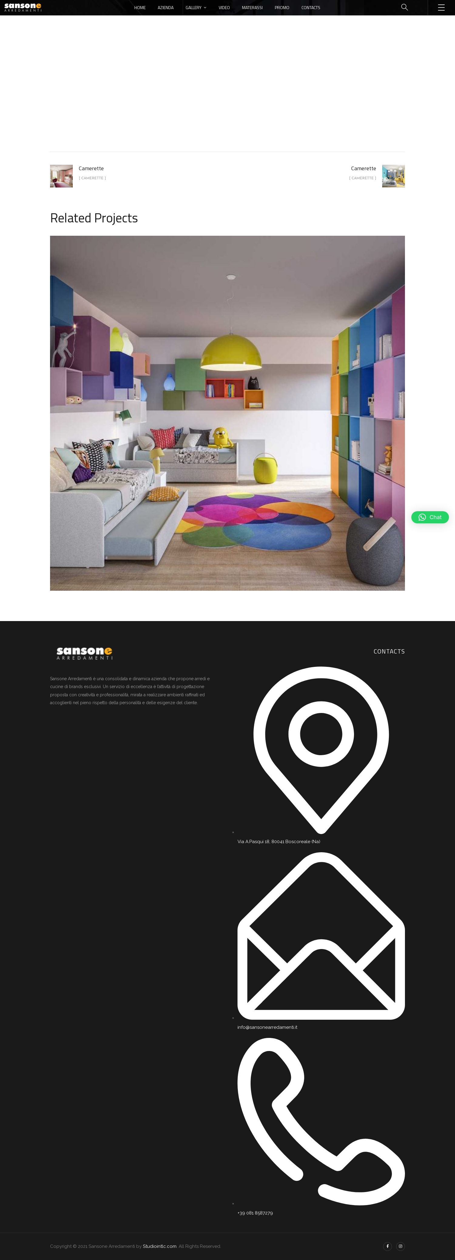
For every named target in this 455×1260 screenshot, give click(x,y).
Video (224, 7)
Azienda (166, 7)
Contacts (311, 7)
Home (140, 7)
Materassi (252, 7)
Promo (282, 7)
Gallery (193, 7)
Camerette (238, 101)
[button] (430, 517)
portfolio (206, 101)
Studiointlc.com (160, 1246)
